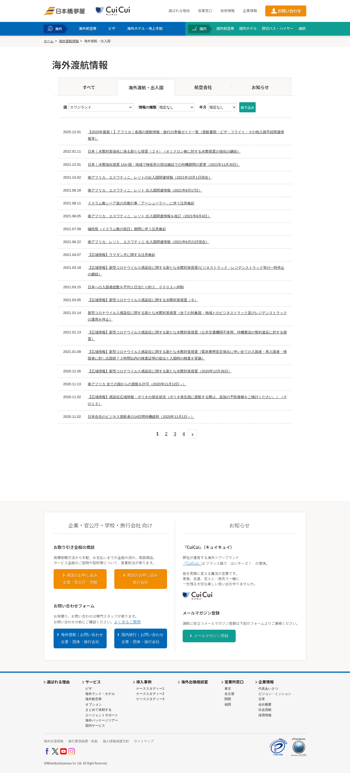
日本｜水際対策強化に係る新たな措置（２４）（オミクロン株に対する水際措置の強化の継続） (164, 151)
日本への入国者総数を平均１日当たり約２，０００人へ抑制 (136, 287)
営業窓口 (205, 10)
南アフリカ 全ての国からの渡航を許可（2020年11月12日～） (137, 384)
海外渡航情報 (69, 41)
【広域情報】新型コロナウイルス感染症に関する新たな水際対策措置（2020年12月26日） (160, 371)
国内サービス (95, 726)
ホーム (49, 41)
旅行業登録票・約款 (83, 741)
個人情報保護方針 (116, 741)
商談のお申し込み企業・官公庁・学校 (80, 578)
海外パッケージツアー (101, 720)
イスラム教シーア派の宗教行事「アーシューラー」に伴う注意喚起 (141, 203)
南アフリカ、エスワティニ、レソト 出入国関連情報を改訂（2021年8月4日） (149, 216)
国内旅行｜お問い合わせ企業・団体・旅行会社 (142, 638)
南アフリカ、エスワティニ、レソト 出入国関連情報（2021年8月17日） (145, 190)
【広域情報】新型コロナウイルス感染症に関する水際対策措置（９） (143, 300)
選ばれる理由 (179, 10)
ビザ (88, 689)
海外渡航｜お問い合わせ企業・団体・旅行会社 (82, 638)
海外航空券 (93, 699)
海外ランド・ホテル (100, 694)
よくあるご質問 (127, 621)
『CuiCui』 (192, 563)
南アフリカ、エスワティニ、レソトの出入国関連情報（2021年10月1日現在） (150, 177)
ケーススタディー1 (150, 689)
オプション (93, 704)
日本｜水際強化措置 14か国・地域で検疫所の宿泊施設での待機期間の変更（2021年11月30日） (164, 164)
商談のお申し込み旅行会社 (142, 578)
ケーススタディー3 (150, 699)
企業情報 (250, 10)
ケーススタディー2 (150, 694)
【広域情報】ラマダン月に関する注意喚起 (121, 255)
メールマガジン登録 (211, 636)
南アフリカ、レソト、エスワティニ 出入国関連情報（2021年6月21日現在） (148, 242)
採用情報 (227, 10)
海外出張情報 (53, 741)
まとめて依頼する (98, 710)
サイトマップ (144, 741)
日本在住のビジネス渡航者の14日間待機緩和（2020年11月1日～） (141, 417)
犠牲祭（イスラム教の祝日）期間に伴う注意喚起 (127, 229)
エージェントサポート (101, 715)
